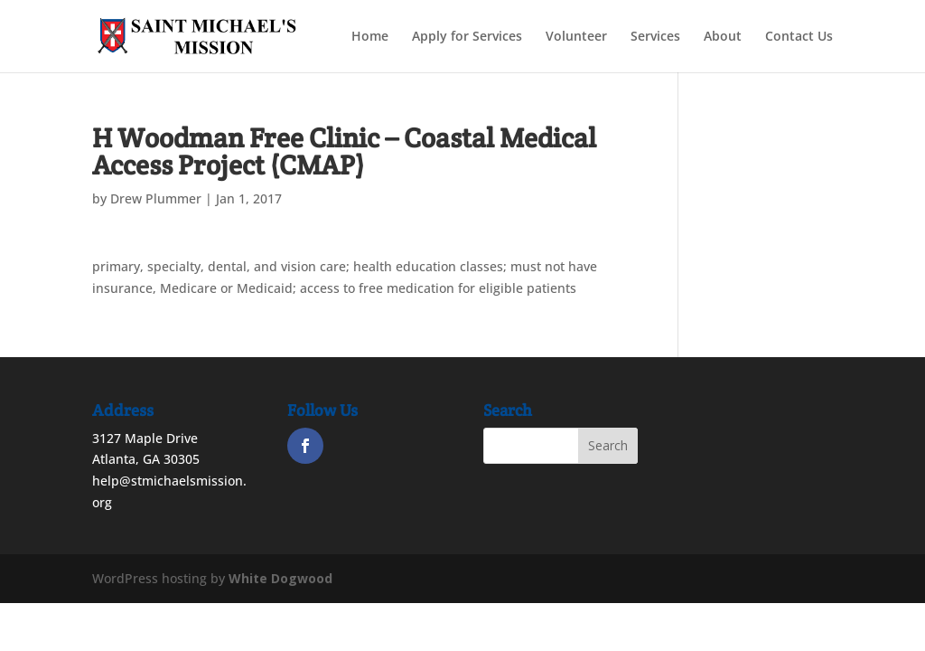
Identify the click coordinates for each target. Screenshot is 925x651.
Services (655, 37)
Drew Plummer (155, 198)
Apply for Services (467, 37)
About (723, 37)
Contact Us (799, 37)
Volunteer (576, 37)
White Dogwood (280, 578)
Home (369, 37)
